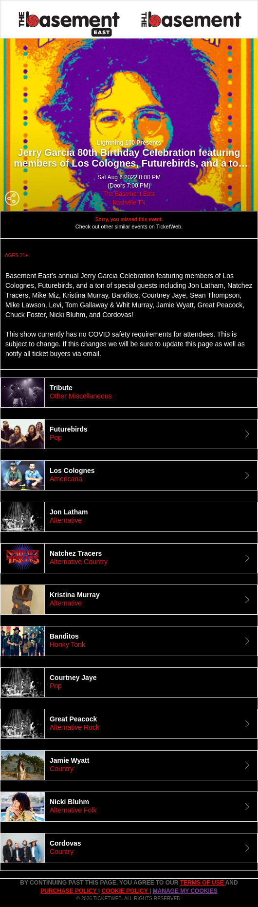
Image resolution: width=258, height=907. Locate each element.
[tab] (129, 393)
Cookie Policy (125, 891)
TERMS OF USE (202, 882)
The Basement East (128, 193)
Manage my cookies (185, 891)
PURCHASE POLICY (69, 891)
